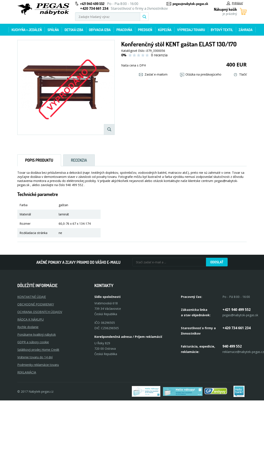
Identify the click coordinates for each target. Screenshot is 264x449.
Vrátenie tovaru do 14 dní (35, 357)
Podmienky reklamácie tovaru (38, 365)
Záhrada (246, 30)
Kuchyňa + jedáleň (26, 30)
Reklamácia (26, 372)
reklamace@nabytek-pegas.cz (243, 352)
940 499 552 (232, 346)
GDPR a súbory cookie (33, 342)
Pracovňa (124, 30)
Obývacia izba (100, 30)
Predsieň (145, 30)
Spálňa (53, 30)
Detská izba (73, 30)
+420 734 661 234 (236, 328)
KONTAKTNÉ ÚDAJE (31, 297)
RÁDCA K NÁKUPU (30, 319)
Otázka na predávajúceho (200, 74)
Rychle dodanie (28, 327)
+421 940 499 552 (92, 4)
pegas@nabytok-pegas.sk (190, 4)
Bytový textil (222, 30)
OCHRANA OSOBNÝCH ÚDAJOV (39, 312)
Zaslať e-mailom (153, 74)
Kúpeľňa (164, 30)
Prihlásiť (235, 3)
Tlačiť (240, 74)
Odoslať (216, 262)
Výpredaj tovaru (191, 30)
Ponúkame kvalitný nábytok (36, 334)
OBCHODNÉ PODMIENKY (35, 304)
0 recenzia (159, 55)
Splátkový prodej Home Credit (38, 350)
